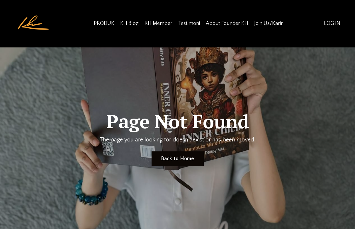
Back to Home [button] (177, 159)
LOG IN (332, 23)
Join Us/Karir (268, 23)
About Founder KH (227, 23)
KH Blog (129, 23)
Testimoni (189, 23)
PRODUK (104, 23)
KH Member (158, 23)
